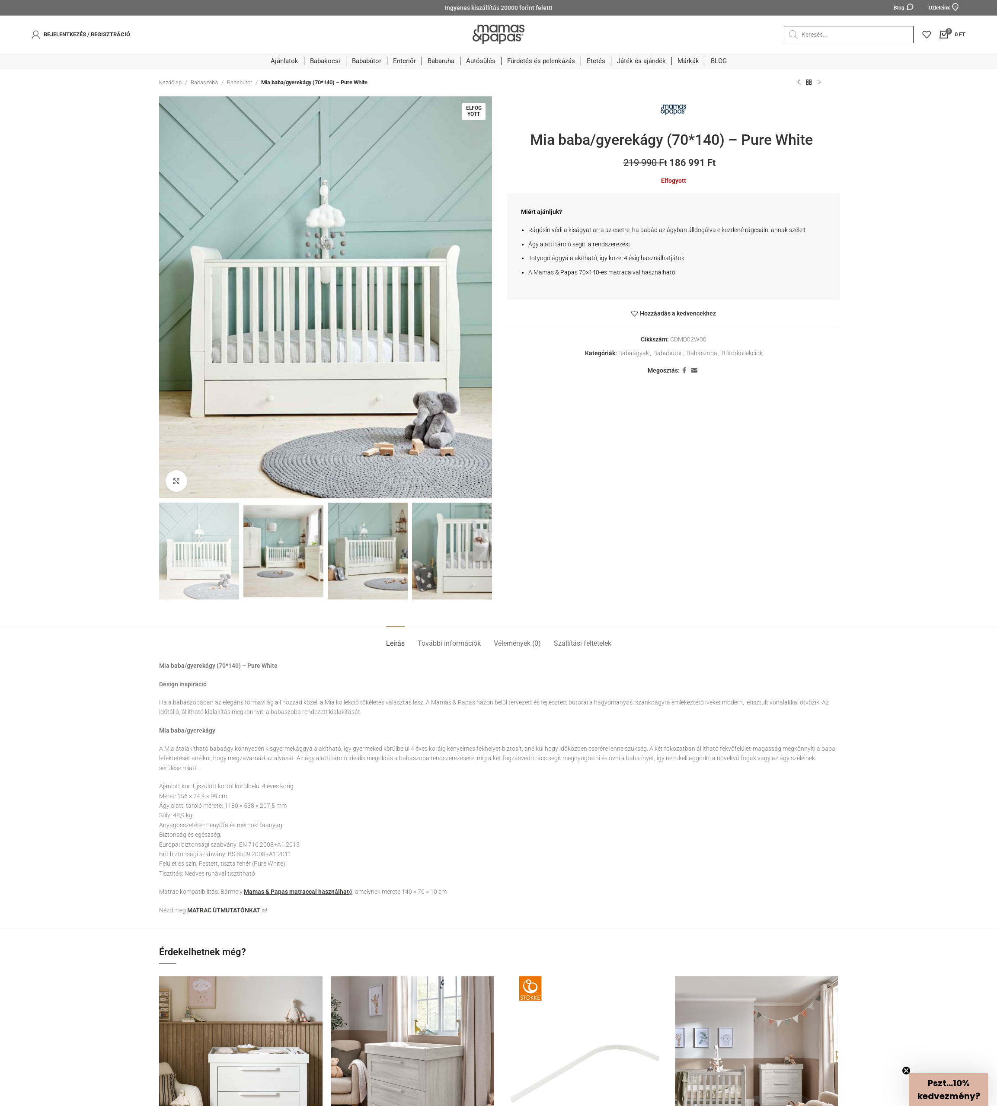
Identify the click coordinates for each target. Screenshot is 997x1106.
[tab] (395, 639)
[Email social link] (694, 370)
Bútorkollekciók (742, 353)
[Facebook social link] (684, 370)
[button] (948, 1089)
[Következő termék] (819, 82)
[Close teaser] (906, 1070)
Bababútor (239, 82)
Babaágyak (633, 353)
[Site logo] (498, 33)
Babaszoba (204, 82)
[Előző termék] (798, 82)
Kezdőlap (170, 82)
